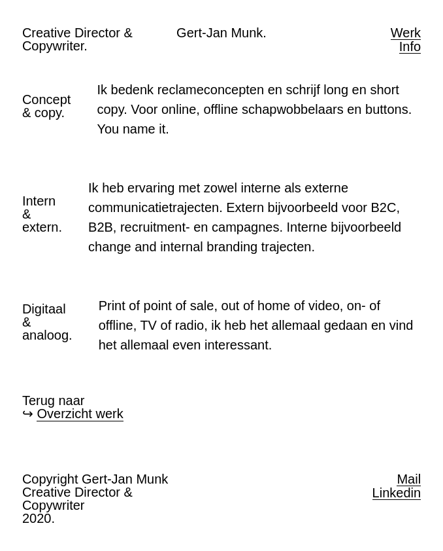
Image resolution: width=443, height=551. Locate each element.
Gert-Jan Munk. (221, 33)
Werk (406, 33)
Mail (409, 479)
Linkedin (396, 493)
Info (410, 47)
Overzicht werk (80, 413)
